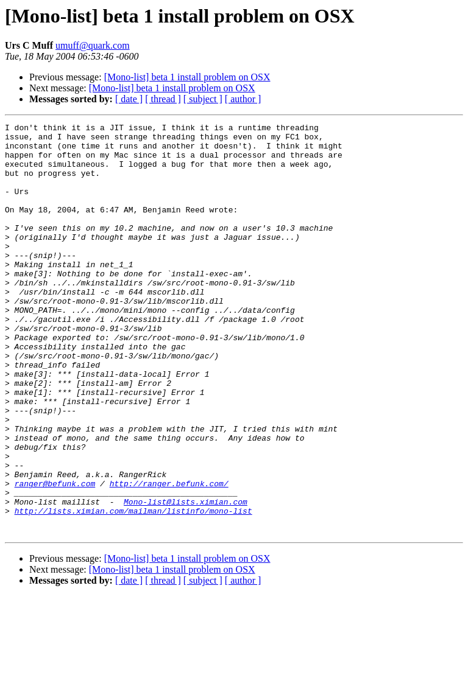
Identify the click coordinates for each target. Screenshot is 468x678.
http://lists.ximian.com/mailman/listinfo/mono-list (133, 589)
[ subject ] (202, 99)
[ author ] (243, 99)
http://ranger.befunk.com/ (169, 556)
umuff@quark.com (92, 45)
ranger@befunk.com (55, 556)
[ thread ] (163, 99)
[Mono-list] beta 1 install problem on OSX (187, 77)
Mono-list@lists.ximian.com (185, 578)
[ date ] (129, 99)
